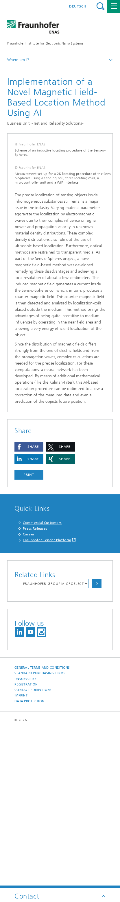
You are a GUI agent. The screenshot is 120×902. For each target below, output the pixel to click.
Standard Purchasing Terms (39, 832)
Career (28, 693)
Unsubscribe (25, 838)
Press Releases (35, 687)
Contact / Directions (33, 849)
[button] (28, 605)
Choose (96, 742)
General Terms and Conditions (42, 826)
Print (28, 633)
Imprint (20, 854)
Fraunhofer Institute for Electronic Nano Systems (45, 43)
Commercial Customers (42, 681)
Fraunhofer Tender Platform (47, 699)
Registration (26, 843)
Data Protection (29, 860)
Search (100, 6)
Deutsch (77, 6)
